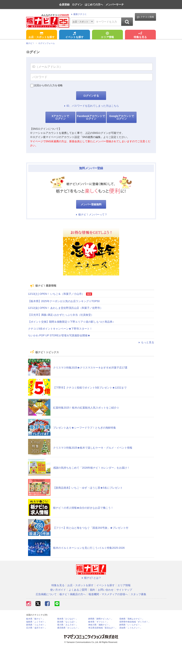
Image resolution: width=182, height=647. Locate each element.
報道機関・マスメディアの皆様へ (108, 594)
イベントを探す (74, 35)
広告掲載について (46, 594)
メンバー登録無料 (91, 204)
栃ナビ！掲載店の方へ (72, 594)
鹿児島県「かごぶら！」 (68, 628)
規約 (92, 589)
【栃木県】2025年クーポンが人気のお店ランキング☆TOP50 (64, 301)
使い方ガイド (58, 589)
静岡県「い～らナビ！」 (130, 625)
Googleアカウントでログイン (121, 117)
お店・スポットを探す (41, 35)
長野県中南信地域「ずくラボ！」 (134, 622)
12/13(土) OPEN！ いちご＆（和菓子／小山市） (56, 293)
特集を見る (140, 35)
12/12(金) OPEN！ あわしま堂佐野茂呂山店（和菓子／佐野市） (65, 307)
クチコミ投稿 (145, 17)
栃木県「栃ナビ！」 (35, 619)
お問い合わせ (106, 589)
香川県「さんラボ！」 (67, 625)
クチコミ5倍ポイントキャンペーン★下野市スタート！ (60, 328)
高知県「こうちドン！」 (130, 628)
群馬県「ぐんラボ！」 (36, 625)
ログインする (91, 95)
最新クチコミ (78, 14)
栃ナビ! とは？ (91, 577)
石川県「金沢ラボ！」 (36, 628)
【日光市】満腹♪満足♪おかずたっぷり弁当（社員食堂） (61, 314)
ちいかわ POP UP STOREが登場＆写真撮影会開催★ (59, 335)
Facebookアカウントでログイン (91, 117)
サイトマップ (124, 589)
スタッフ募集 (138, 594)
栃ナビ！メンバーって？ (91, 214)
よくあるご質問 (78, 589)
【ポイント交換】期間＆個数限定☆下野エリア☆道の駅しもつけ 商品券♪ (71, 321)
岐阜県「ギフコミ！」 (98, 622)
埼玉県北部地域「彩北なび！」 (102, 628)
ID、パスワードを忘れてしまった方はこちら (91, 105)
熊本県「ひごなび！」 (67, 619)
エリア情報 (107, 35)
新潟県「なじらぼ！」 (67, 622)
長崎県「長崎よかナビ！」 (131, 619)
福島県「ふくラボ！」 (36, 622)
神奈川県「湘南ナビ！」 (99, 625)
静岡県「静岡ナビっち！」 (100, 619)
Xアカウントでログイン (60, 117)
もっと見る (146, 342)
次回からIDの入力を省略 (48, 85)
